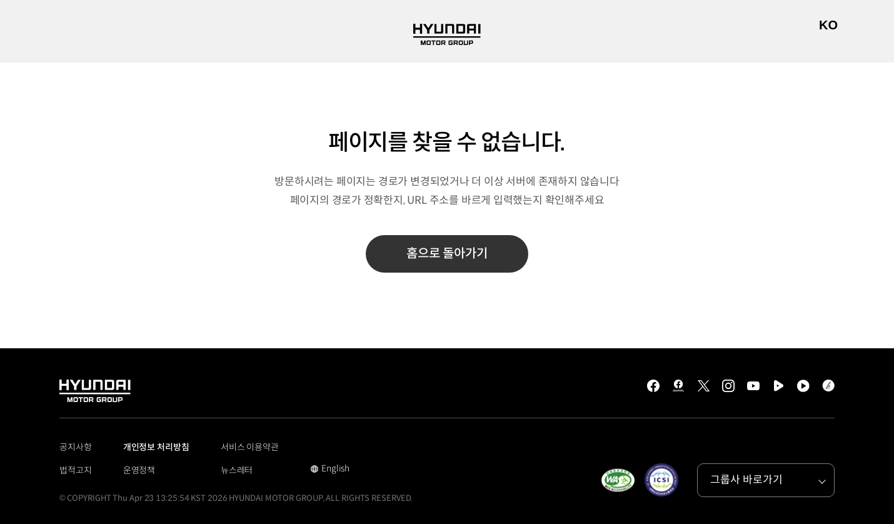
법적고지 (75, 470)
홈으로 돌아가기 (446, 253)
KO (828, 25)
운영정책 (139, 470)
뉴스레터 (237, 470)
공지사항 (75, 447)
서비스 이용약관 (250, 447)
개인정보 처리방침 (156, 447)
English (329, 469)
